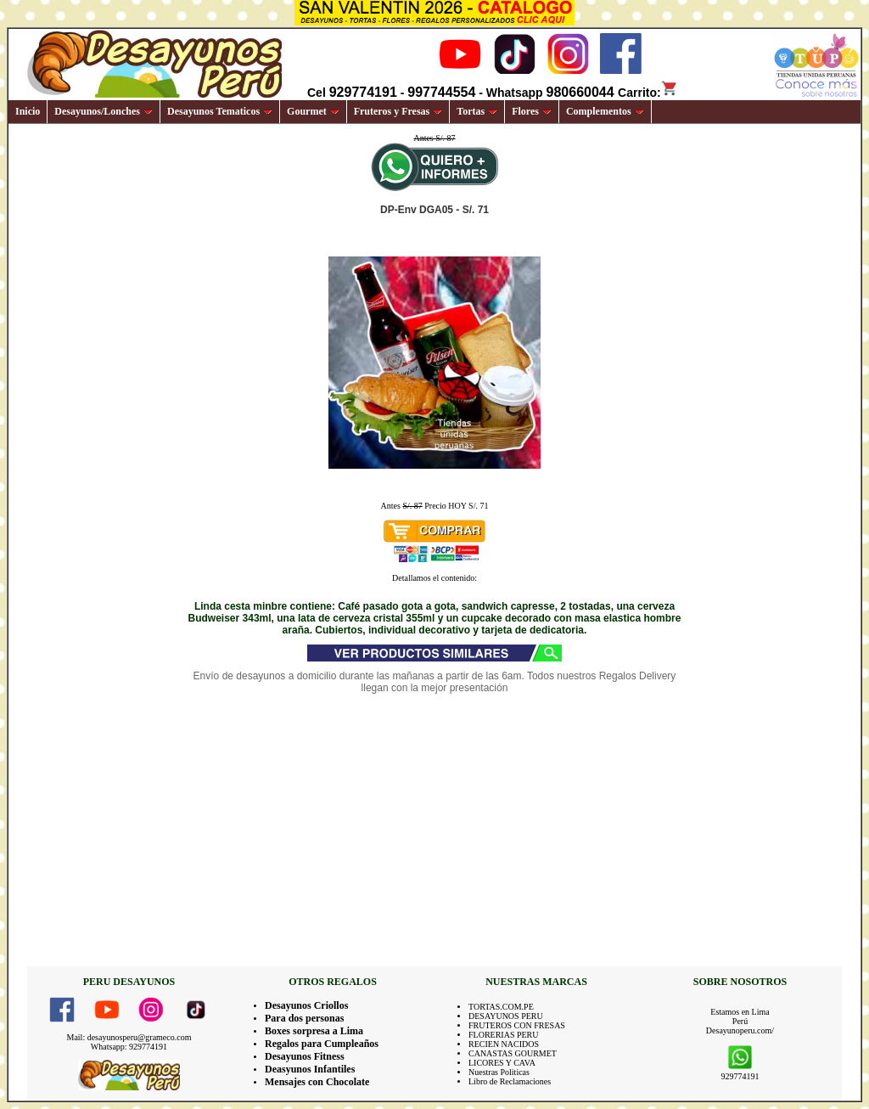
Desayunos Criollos (306, 1005)
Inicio (27, 111)
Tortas (477, 111)
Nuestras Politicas (499, 1072)
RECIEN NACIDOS (503, 1044)
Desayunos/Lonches (103, 111)
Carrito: (648, 92)
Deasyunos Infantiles (310, 1069)
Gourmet (313, 111)
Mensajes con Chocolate (317, 1082)
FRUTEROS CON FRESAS (516, 1025)
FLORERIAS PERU (503, 1034)
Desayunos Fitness (305, 1056)
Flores (532, 111)
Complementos (605, 111)
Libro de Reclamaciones (509, 1081)
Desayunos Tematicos (219, 111)
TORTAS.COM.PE (501, 1006)
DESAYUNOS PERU (505, 1016)
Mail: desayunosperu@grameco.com (129, 1037)
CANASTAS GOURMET (512, 1053)
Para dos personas (304, 1018)
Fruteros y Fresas (398, 111)
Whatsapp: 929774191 (129, 1046)
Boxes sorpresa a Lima (314, 1031)
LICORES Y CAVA (501, 1062)
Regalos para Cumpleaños (321, 1044)
